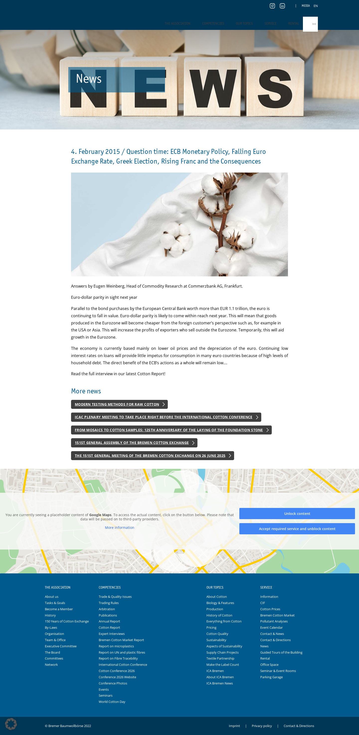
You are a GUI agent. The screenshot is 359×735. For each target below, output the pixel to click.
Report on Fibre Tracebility (118, 658)
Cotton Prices (270, 609)
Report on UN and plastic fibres (122, 652)
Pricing (211, 627)
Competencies (213, 23)
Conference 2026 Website (117, 677)
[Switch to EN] (316, 5)
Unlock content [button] (297, 513)
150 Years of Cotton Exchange (67, 621)
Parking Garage (271, 677)
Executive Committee (61, 646)
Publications (108, 615)
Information (269, 596)
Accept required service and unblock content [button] (297, 528)
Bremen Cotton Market (277, 615)
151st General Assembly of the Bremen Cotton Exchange (132, 442)
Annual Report (109, 621)
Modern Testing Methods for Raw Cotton (117, 404)
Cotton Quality (217, 633)
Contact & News (272, 633)
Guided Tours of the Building (281, 652)
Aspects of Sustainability (224, 646)
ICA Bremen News (219, 683)
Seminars (105, 695)
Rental (293, 23)
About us (51, 596)
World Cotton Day (112, 701)
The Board (52, 652)
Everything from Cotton (224, 621)
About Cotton (216, 596)
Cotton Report (109, 627)
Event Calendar (271, 627)
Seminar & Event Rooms (278, 671)
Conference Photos (113, 683)
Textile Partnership (220, 658)
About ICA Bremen (220, 677)
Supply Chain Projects (222, 652)
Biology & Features (220, 603)
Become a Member (59, 609)
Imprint (234, 726)
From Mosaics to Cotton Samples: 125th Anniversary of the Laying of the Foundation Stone (169, 430)
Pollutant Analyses (274, 621)
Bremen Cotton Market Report (121, 640)
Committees (54, 658)
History (50, 615)
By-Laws (51, 627)
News (264, 646)
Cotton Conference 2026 (117, 671)
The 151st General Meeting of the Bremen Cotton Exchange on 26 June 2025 (150, 455)
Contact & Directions (275, 640)
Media (306, 5)
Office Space (269, 664)
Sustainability (216, 640)
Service (270, 23)
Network (51, 664)
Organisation (54, 633)
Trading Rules (109, 603)
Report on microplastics (116, 646)
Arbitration (107, 609)
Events (104, 689)
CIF (262, 603)
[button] (11, 724)
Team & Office (55, 640)
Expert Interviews (112, 633)
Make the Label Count (222, 664)
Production (214, 609)
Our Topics (244, 23)
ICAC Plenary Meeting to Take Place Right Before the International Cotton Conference (164, 417)
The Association (177, 23)
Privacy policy (262, 726)
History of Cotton (219, 615)
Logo (179, 588)
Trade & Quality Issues (115, 596)
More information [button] (119, 527)
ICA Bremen (215, 671)
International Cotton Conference (123, 664)
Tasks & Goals (55, 603)
